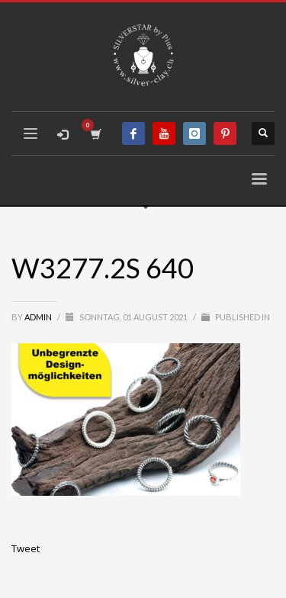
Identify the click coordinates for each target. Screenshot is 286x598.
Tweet (25, 548)
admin (38, 317)
